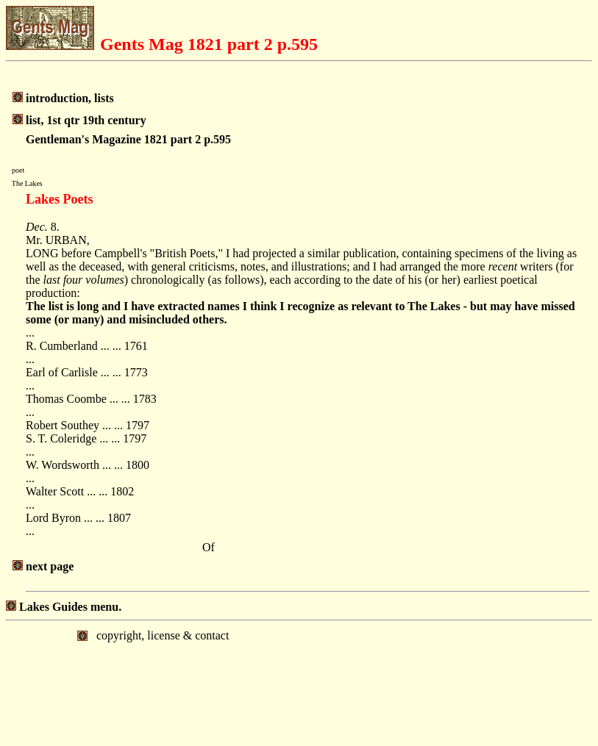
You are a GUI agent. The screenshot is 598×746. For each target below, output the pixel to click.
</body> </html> (299, 682)
